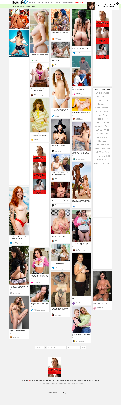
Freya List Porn (102, 133)
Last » (83, 347)
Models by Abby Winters (60, 241)
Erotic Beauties (102, 93)
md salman (15, 336)
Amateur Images (79, 304)
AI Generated (58, 151)
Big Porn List (102, 96)
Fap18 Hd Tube (102, 159)
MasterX (36, 94)
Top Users (59, 2)
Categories (32, 2)
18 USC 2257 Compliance (56, 383)
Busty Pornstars (79, 94)
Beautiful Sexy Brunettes (81, 53)
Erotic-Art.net (59, 393)
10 (64, 347)
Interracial (78, 207)
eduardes (57, 150)
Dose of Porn (102, 119)
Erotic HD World (102, 108)
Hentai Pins (75, 383)
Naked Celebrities (102, 148)
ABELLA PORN (102, 122)
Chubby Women (58, 205)
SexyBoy (78, 118)
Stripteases (81, 383)
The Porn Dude (102, 145)
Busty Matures (100, 308)
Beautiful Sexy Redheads (18, 243)
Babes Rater (102, 100)
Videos (47, 2)
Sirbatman (57, 64)
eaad (77, 158)
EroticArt (78, 52)
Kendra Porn (102, 137)
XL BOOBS (78, 93)
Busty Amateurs (58, 315)
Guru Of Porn (102, 111)
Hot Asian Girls (16, 293)
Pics (39, 2)
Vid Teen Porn (102, 152)
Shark (77, 205)
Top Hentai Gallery (68, 2)
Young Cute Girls (38, 140)
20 (68, 347)
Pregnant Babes (79, 119)
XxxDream (57, 38)
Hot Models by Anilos (80, 159)
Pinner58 (78, 302)
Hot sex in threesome (80, 341)
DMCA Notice (67, 383)
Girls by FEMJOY (17, 337)
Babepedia (102, 104)
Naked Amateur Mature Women (62, 66)
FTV (35, 59)
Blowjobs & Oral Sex (59, 179)
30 (72, 347)
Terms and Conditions (42, 383)
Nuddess (102, 141)
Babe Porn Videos (102, 163)
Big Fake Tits (37, 282)
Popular (53, 2)
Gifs (42, 2)
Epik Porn (102, 115)
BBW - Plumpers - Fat (39, 95)
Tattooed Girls (58, 39)
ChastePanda (100, 307)
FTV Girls (36, 60)
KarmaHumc (16, 292)
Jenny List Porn (102, 126)
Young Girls (57, 116)
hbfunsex (57, 204)
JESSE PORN (102, 130)
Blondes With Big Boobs (60, 269)
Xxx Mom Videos (102, 156)
